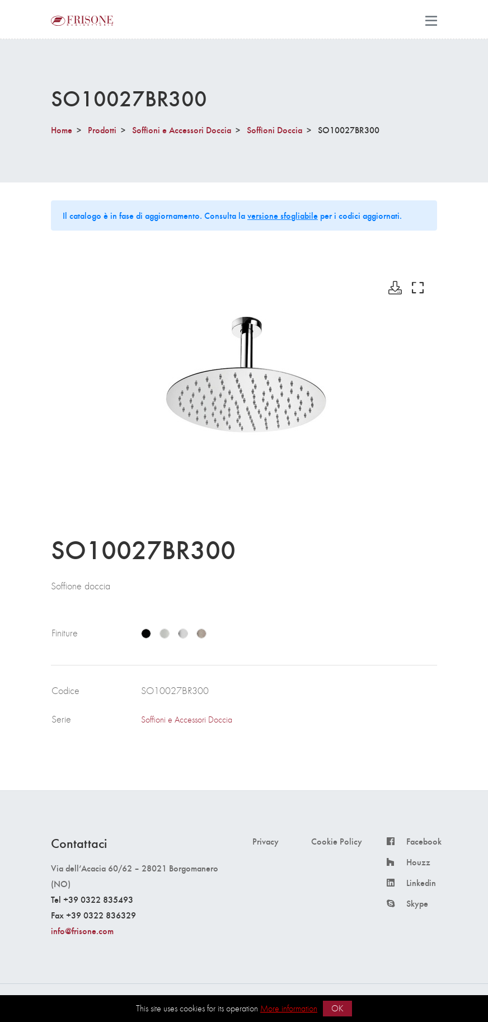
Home (61, 129)
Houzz (418, 862)
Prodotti (102, 129)
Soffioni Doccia (274, 129)
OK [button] (337, 1008)
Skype (417, 903)
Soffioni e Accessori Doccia (181, 129)
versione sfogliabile (282, 215)
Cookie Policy (336, 841)
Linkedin (421, 882)
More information (288, 1008)
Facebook (424, 841)
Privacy (265, 841)
